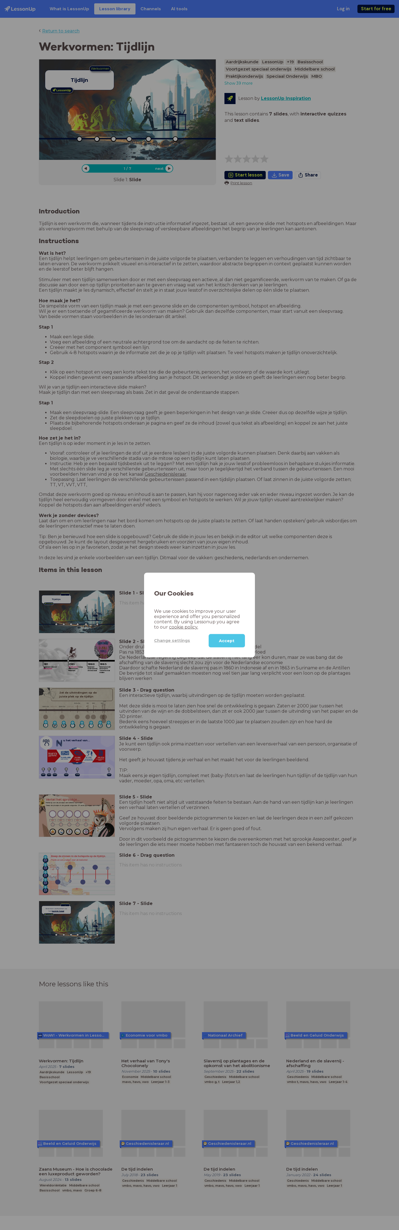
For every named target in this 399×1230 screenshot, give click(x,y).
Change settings (172, 640)
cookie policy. (183, 626)
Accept (226, 640)
